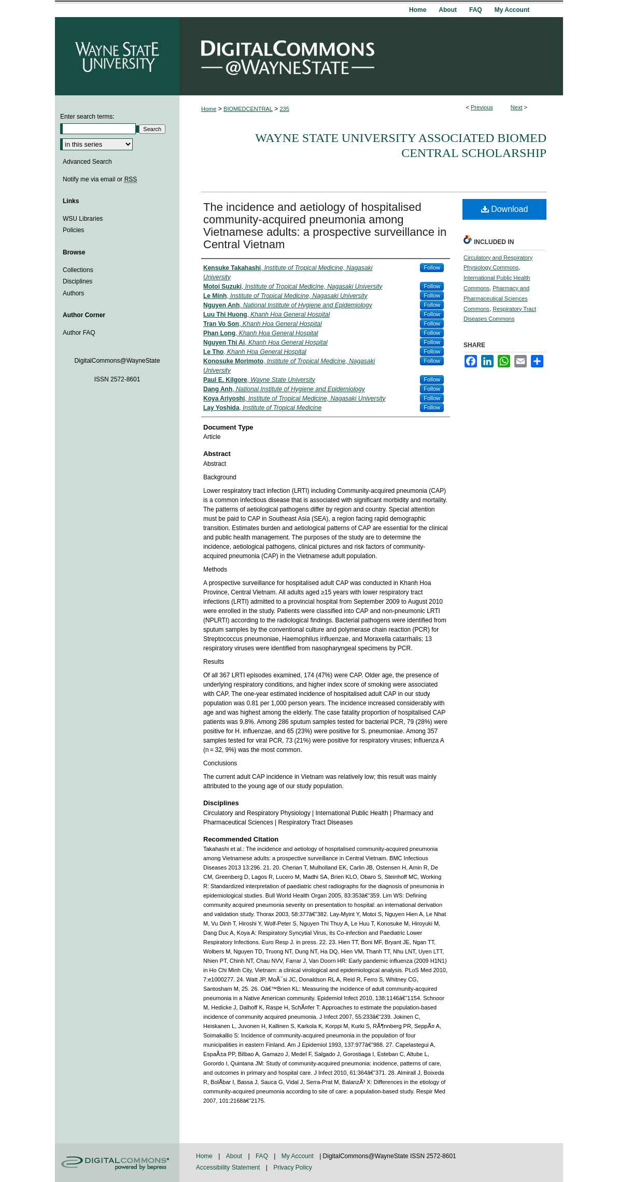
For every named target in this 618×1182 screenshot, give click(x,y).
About (235, 1156)
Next (517, 107)
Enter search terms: (87, 116)
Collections (78, 270)
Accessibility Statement (229, 1167)
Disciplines (77, 281)
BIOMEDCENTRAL (248, 109)
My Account (298, 1156)
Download (504, 209)
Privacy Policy (292, 1167)
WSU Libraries (83, 218)
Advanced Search (87, 161)
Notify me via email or (100, 179)
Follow (432, 267)
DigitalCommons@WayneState (371, 56)
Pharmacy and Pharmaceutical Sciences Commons (496, 298)
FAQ (263, 1156)
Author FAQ (79, 332)
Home (208, 109)
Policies (73, 230)
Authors (73, 293)
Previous (482, 107)
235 (284, 109)
